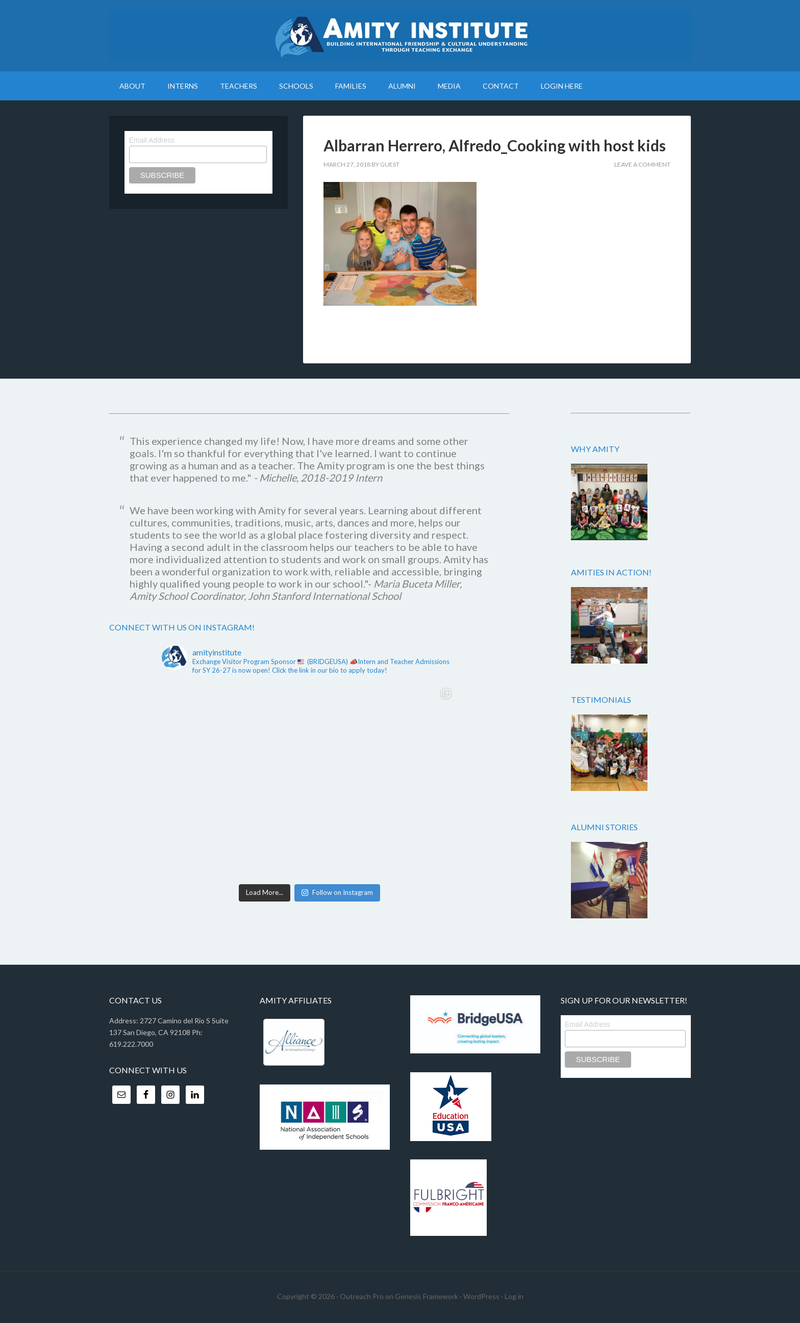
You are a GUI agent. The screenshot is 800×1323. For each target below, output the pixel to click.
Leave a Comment (642, 164)
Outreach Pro (362, 1296)
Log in (514, 1296)
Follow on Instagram (337, 892)
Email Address (151, 140)
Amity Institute (400, 35)
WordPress (481, 1296)
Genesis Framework (426, 1296)
